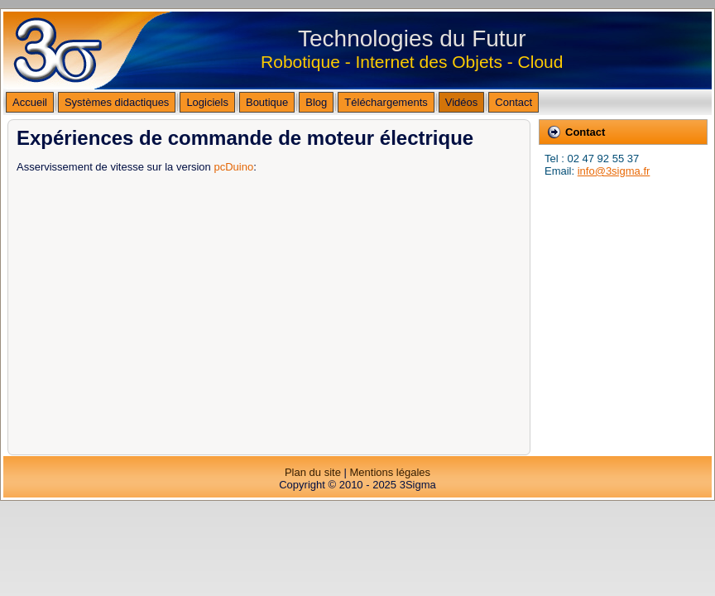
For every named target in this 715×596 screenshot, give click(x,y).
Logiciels (207, 102)
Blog (316, 102)
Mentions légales (389, 472)
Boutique (267, 102)
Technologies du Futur (412, 38)
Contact (513, 102)
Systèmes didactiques (117, 102)
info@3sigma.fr (614, 171)
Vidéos (461, 102)
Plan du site (313, 472)
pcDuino (233, 167)
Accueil (29, 102)
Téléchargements (385, 102)
